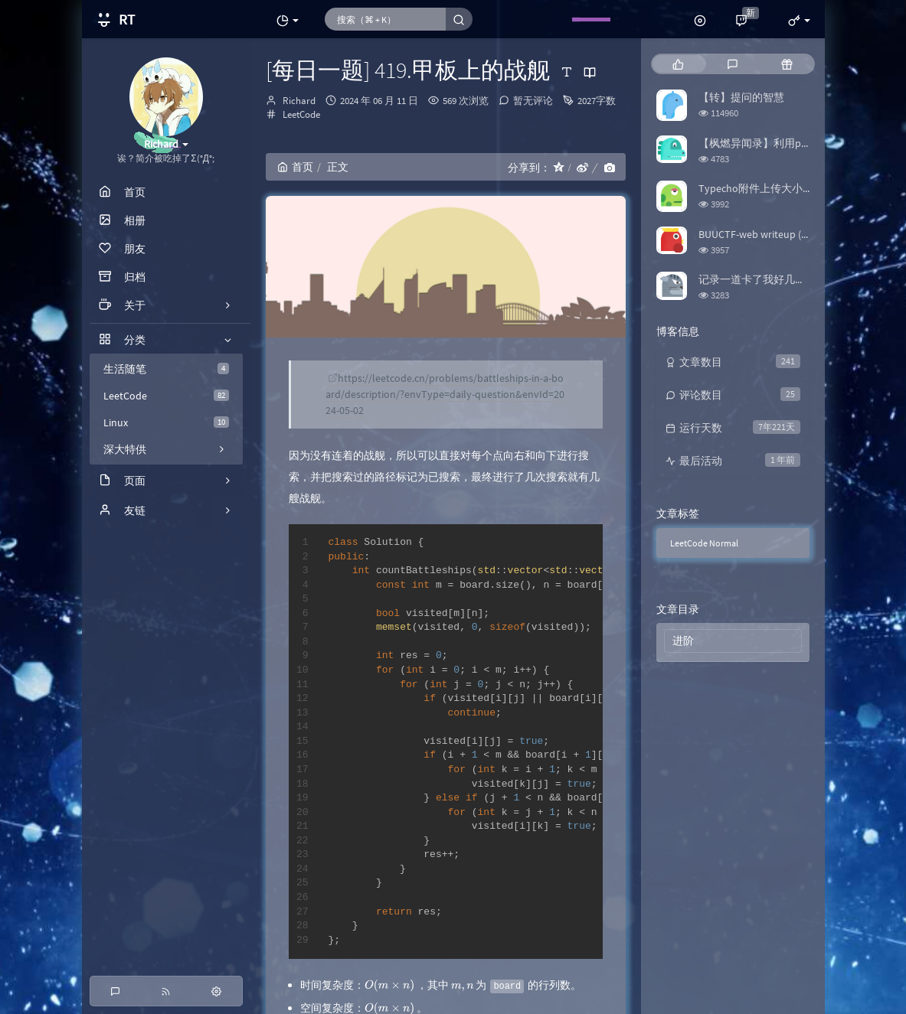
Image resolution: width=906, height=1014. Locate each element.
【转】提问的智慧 (741, 97)
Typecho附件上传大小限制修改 (771, 188)
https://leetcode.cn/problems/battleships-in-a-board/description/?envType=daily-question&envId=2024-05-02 (444, 394)
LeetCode (166, 396)
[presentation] (389, 985)
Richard (299, 100)
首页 (295, 167)
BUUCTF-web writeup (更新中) (767, 234)
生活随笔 (166, 369)
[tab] (678, 64)
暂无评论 (533, 100)
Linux (166, 422)
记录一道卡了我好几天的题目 (768, 279)
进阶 (683, 640)
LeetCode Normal (704, 543)
